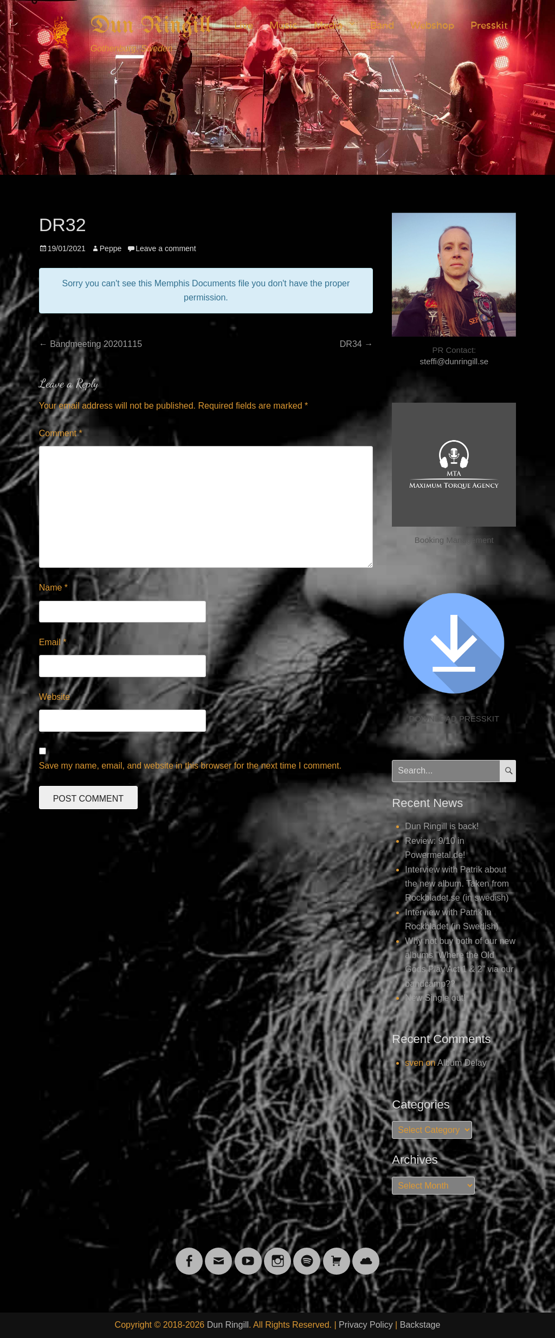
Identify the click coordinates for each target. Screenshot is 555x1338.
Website (54, 696)
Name (53, 587)
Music (283, 25)
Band (382, 25)
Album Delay (462, 1062)
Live (243, 25)
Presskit (489, 25)
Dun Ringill (151, 26)
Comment (60, 433)
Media (328, 25)
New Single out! (435, 997)
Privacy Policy (366, 1324)
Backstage (420, 1324)
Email (53, 642)
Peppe (110, 248)
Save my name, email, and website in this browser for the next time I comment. (190, 765)
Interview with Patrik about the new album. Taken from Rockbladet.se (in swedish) (457, 884)
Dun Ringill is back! (442, 826)
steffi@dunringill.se (454, 361)
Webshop (432, 25)
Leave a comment (165, 248)
